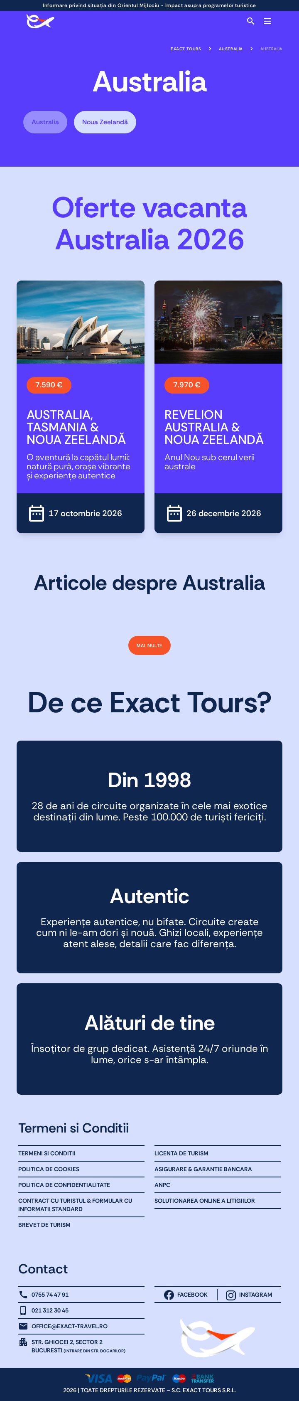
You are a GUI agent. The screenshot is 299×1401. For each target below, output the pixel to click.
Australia (231, 49)
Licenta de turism (181, 1153)
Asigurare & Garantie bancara (203, 1169)
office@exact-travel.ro (70, 1326)
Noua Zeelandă (105, 122)
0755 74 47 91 (50, 1294)
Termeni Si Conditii (47, 1153)
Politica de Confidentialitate (64, 1185)
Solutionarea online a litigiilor (204, 1200)
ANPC (162, 1185)
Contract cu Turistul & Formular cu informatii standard (75, 1205)
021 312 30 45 (50, 1310)
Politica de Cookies (48, 1169)
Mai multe (149, 645)
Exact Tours (186, 49)
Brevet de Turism (44, 1225)
